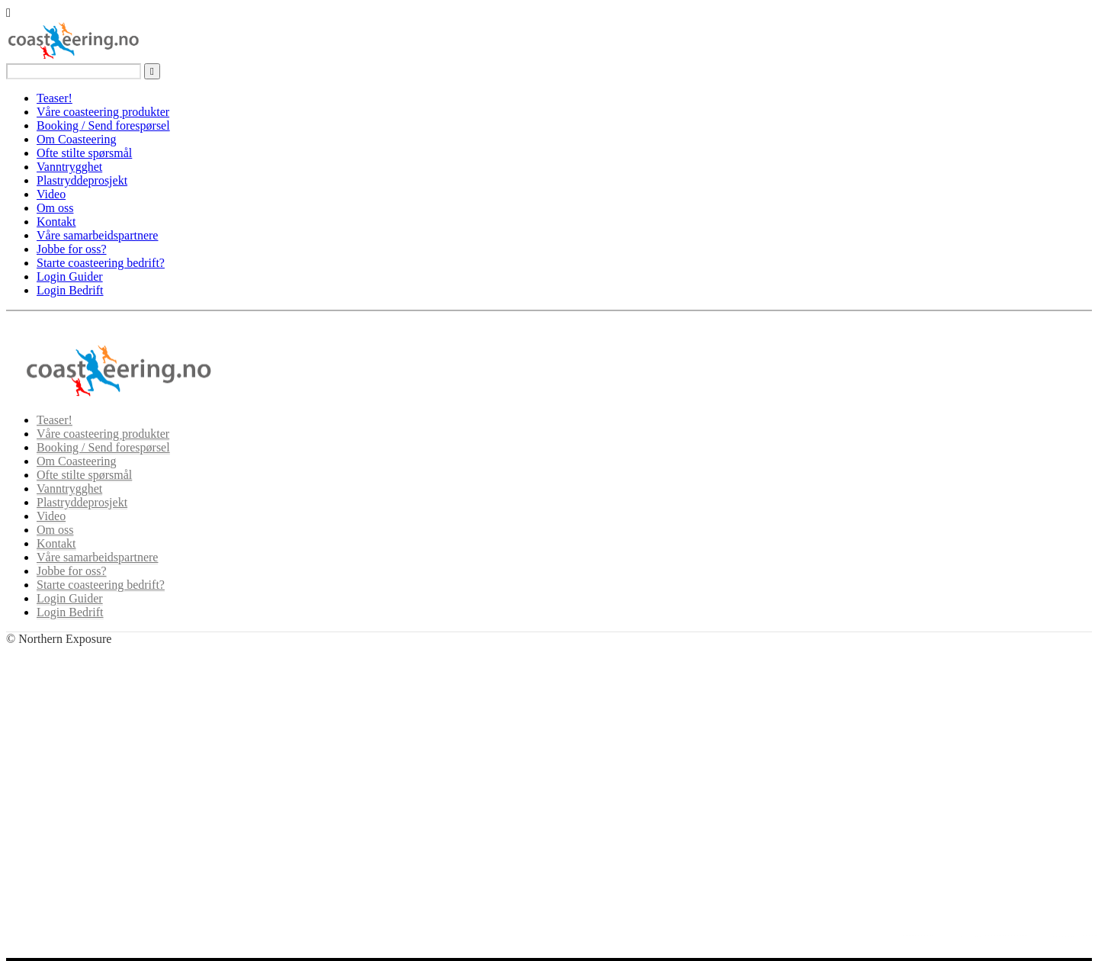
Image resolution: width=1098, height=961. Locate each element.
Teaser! (54, 98)
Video (51, 194)
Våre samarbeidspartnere (97, 235)
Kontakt (56, 221)
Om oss (55, 207)
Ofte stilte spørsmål (84, 152)
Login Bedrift (70, 290)
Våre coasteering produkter (103, 111)
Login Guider (70, 276)
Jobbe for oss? (72, 249)
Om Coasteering (76, 139)
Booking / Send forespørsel (103, 125)
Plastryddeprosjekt (82, 180)
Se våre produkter (81, 790)
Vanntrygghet (69, 166)
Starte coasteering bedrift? (101, 262)
